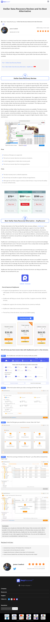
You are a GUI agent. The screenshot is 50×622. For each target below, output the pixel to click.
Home (4, 21)
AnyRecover (41, 226)
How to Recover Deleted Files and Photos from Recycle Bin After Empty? (20, 554)
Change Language (25, 585)
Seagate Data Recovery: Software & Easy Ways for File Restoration (19, 552)
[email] (6, 608)
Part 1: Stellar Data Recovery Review (11, 62)
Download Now (25, 318)
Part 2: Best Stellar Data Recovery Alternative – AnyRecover (19, 67)
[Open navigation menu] (48, 1)
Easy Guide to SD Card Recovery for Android (14, 550)
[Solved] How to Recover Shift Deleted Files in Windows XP (17, 548)
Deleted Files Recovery (12, 21)
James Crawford (15, 29)
